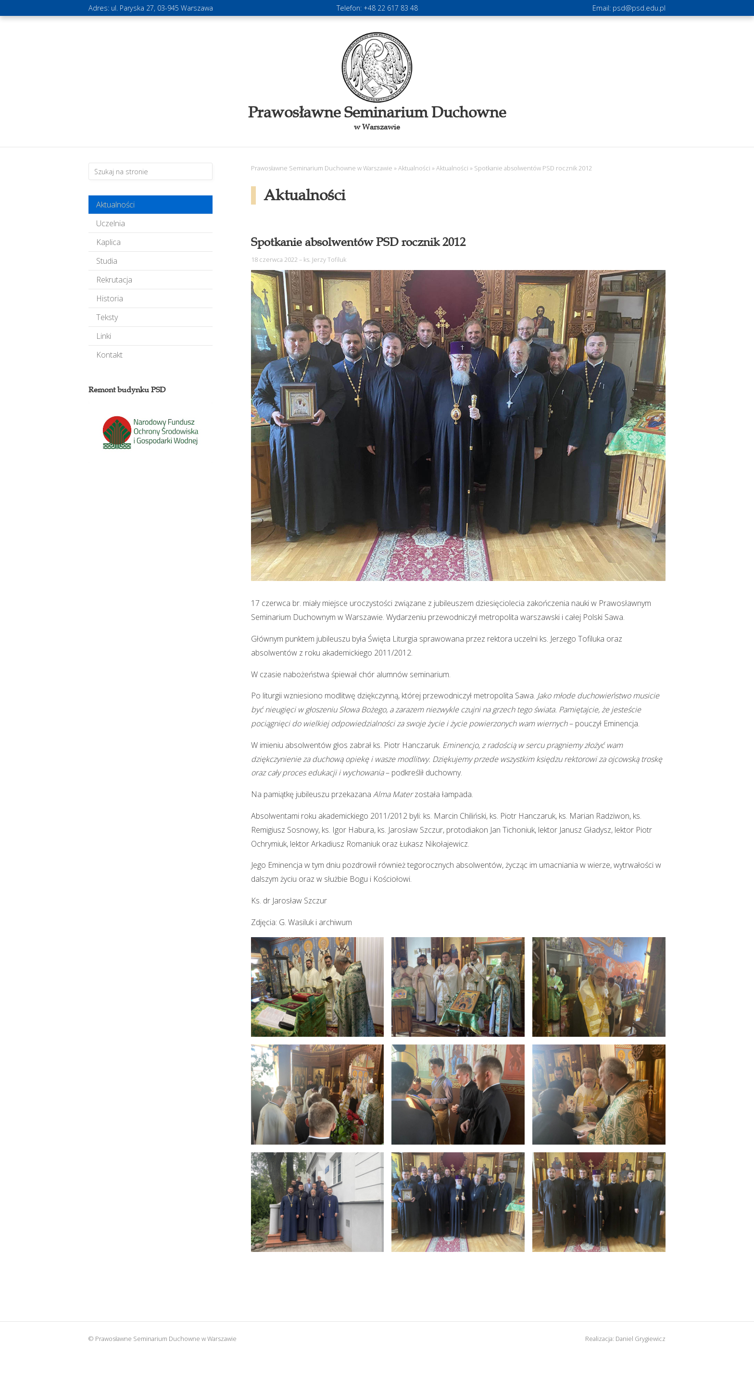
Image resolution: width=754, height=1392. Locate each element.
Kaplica (108, 242)
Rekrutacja (114, 279)
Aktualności (115, 204)
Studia (106, 261)
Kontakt (109, 354)
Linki (103, 336)
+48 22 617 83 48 (391, 8)
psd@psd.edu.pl (639, 8)
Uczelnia (110, 223)
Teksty (107, 317)
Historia (109, 298)
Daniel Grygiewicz (641, 1338)
